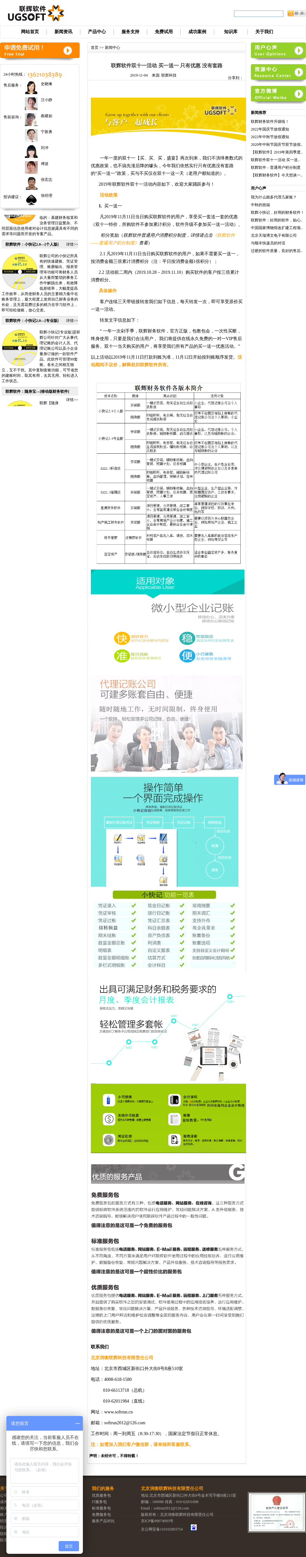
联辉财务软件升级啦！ (270, 121)
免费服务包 (101, 1514)
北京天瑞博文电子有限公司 (274, 235)
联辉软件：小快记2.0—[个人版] (32, 249)
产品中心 (97, 31)
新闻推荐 (258, 112)
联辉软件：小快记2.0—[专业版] (32, 325)
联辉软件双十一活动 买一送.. (275, 160)
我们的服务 (103, 1488)
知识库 (230, 31)
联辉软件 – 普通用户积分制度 (276, 167)
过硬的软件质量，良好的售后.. (276, 251)
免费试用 (164, 31)
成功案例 (197, 31)
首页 (94, 47)
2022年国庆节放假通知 (270, 129)
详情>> (72, 249)
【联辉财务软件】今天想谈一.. (276, 175)
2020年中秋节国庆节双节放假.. (276, 144)
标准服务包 (101, 1508)
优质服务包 (101, 1495)
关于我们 (264, 31)
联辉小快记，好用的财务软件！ (277, 212)
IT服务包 (99, 1502)
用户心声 (258, 188)
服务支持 (130, 31)
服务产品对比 (103, 1521)
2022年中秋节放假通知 (270, 137)
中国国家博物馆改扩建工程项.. (276, 228)
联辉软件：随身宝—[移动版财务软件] (37, 396)
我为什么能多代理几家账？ (274, 197)
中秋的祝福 (260, 205)
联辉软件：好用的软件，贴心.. (276, 220)
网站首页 (30, 31)
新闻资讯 (63, 31)
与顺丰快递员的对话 (268, 243)
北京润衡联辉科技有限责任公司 (172, 1488)
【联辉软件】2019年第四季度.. (276, 152)
